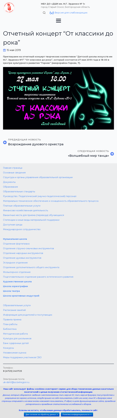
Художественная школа (17, 281)
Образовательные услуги (17, 305)
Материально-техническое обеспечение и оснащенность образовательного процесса (50, 201)
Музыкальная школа (15, 239)
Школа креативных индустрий (21, 295)
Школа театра (11, 291)
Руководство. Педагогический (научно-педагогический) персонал (39, 196)
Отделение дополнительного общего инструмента (31, 267)
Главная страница (12, 167)
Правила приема (12, 319)
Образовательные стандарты (19, 191)
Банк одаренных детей (16, 343)
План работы (10, 324)
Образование (10, 186)
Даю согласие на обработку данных (41, 414)
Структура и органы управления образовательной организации (38, 177)
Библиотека (9, 329)
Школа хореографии (15, 286)
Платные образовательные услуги (21, 205)
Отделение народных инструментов (23, 253)
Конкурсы (8, 348)
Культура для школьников (17, 338)
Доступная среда (12, 224)
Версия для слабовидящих (71, 12)
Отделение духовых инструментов (22, 258)
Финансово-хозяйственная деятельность (25, 210)
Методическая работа (15, 333)
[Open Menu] (58, 20)
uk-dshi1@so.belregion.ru (16, 382)
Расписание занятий (14, 310)
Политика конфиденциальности (76, 414)
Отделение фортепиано (16, 243)
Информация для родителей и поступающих (27, 314)
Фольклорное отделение (17, 272)
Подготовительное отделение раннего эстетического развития (38, 276)
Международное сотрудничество (22, 229)
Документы (9, 182)
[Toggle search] (44, 13)
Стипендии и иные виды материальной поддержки (31, 220)
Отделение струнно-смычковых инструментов (28, 248)
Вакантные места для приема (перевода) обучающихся (33, 215)
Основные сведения (14, 172)
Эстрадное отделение (15, 262)
